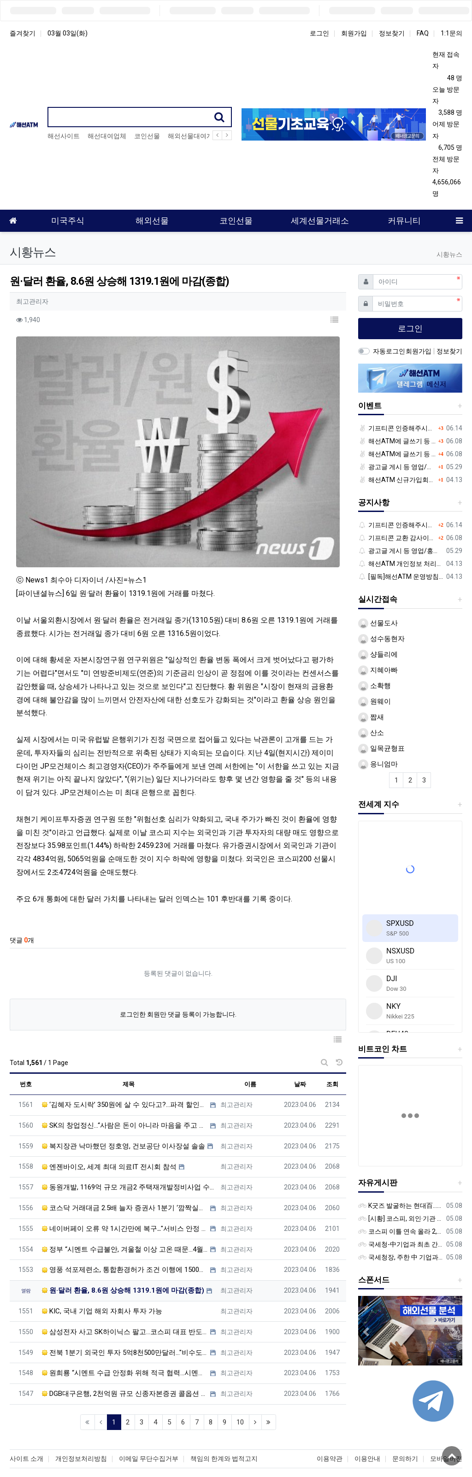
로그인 (319, 33)
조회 (332, 1037)
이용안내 (367, 1421)
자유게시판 (377, 1182)
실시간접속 (377, 599)
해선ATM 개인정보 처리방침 (400, 563)
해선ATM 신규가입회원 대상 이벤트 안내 (397, 479)
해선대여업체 (107, 136)
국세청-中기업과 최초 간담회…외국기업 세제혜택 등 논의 (400, 1244)
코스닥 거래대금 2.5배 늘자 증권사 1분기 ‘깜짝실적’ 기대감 (125, 1161)
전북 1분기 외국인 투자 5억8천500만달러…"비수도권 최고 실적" (125, 1305)
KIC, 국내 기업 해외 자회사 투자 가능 (102, 1264)
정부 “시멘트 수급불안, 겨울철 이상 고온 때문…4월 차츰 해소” (125, 1202)
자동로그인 (389, 351)
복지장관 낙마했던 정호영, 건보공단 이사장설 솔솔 (123, 1099)
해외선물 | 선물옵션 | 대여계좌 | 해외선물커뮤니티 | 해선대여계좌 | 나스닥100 (236, 1456)
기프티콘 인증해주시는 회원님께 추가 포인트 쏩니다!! (397, 428)
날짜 (300, 1037)
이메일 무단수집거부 (148, 1421)
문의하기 (405, 1421)
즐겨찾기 (22, 33)
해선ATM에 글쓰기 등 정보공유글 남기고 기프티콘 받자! (397, 441)
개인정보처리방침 (81, 1421)
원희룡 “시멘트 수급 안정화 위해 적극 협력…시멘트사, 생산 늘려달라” (125, 1326)
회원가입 (354, 33)
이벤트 (370, 405)
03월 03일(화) (67, 33)
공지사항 (373, 502)
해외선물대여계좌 (193, 136)
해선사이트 (63, 136)
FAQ (423, 33)
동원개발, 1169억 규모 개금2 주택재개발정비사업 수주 (129, 1140)
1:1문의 (451, 33)
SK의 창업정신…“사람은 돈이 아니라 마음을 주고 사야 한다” (125, 1079)
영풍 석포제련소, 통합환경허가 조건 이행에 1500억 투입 (125, 1223)
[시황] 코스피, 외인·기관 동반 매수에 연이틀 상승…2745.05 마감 (400, 1218)
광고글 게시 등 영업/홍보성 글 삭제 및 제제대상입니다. (397, 467)
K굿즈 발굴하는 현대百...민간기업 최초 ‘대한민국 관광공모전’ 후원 (400, 1205)
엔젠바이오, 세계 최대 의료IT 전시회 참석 (109, 1120)
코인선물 (147, 136)
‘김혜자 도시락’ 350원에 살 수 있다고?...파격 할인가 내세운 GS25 (125, 1058)
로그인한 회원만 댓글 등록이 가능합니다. (178, 967)
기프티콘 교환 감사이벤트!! (397, 537)
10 (240, 1375)
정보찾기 (392, 33)
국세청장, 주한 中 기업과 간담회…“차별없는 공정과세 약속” (400, 1257)
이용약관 (329, 1421)
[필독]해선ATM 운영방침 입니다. (400, 576)
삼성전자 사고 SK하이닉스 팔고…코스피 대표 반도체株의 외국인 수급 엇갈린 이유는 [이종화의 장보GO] (125, 1285)
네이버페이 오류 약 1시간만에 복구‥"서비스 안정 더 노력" (125, 1181)
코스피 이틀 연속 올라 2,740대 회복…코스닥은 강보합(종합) (400, 1231)
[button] (334, 320)
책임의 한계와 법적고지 (224, 1421)
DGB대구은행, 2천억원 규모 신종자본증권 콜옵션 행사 (125, 1347)
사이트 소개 (26, 1421)
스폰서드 (373, 1279)
